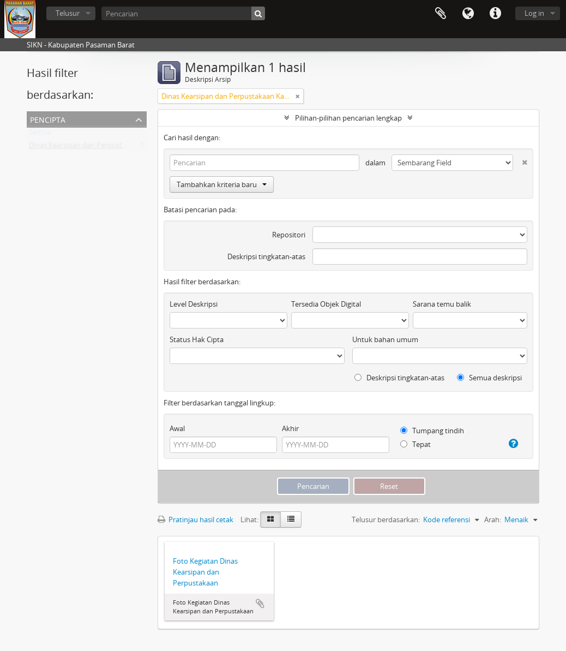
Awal (177, 428)
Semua (40, 134)
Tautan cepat (495, 13)
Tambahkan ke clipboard (260, 603)
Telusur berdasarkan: (386, 519)
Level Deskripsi (194, 304)
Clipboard (440, 13)
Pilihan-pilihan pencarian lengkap (348, 118)
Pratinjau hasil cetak (195, 519)
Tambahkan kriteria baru (222, 184)
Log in (534, 13)
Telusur (68, 13)
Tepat (415, 444)
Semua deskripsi (489, 378)
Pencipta (47, 118)
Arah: (492, 519)
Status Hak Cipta (197, 339)
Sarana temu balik (442, 304)
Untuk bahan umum (385, 339)
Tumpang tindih (432, 430)
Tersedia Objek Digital (326, 304)
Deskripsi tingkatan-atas (266, 256)
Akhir (290, 428)
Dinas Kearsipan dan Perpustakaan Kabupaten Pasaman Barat (129, 147)
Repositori (288, 235)
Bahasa (467, 13)
